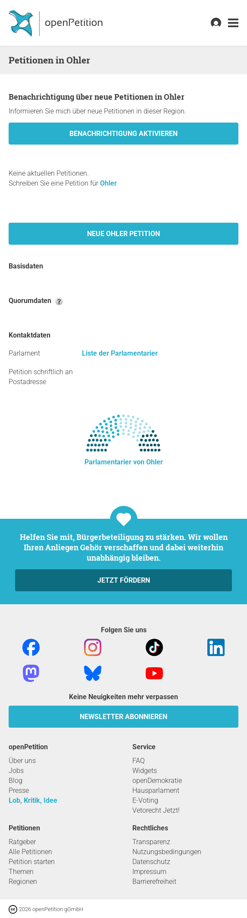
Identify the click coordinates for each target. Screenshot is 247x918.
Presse (19, 790)
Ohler (108, 183)
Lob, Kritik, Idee (33, 800)
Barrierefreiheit (154, 881)
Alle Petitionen (30, 852)
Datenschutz (151, 862)
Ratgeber (22, 842)
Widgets (144, 771)
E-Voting (145, 800)
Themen (21, 872)
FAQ (138, 761)
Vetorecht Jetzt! (156, 810)
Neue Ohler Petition (123, 234)
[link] (233, 23)
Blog (15, 780)
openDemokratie (157, 780)
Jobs (16, 771)
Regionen (23, 881)
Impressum (149, 872)
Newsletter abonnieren (123, 717)
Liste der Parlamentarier (120, 353)
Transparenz (151, 842)
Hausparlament (155, 790)
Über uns (22, 761)
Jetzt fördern (123, 580)
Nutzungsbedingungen (166, 852)
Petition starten (32, 862)
